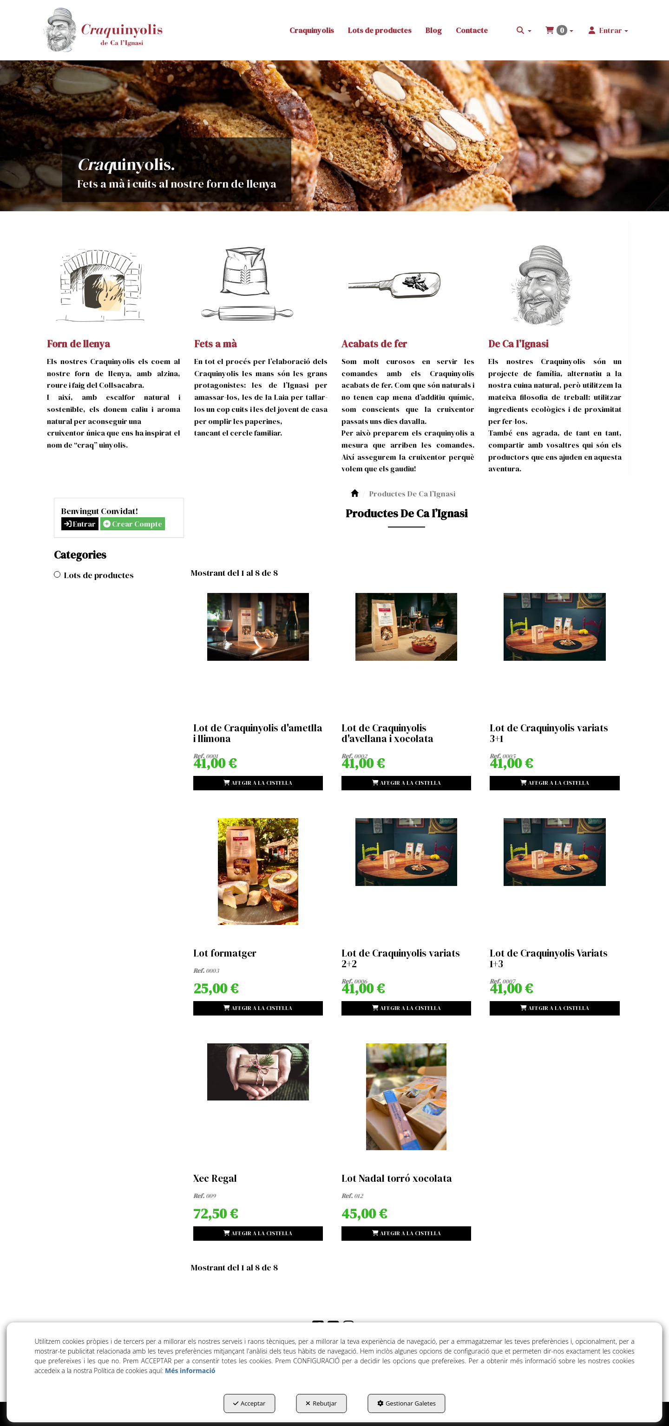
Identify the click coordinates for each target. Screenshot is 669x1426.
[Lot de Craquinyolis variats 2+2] (406, 872)
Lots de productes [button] (99, 575)
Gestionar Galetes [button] (406, 1403)
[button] (103, 30)
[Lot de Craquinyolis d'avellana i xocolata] (406, 646)
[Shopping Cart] (258, 783)
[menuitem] (311, 30)
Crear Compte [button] (132, 524)
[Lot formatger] (258, 872)
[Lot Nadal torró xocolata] (406, 1097)
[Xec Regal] (258, 1097)
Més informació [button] (190, 1370)
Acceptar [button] (249, 1403)
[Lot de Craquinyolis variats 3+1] (554, 646)
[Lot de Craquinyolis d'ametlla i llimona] (258, 646)
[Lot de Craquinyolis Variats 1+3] (554, 872)
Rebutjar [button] (321, 1403)
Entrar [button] (80, 524)
